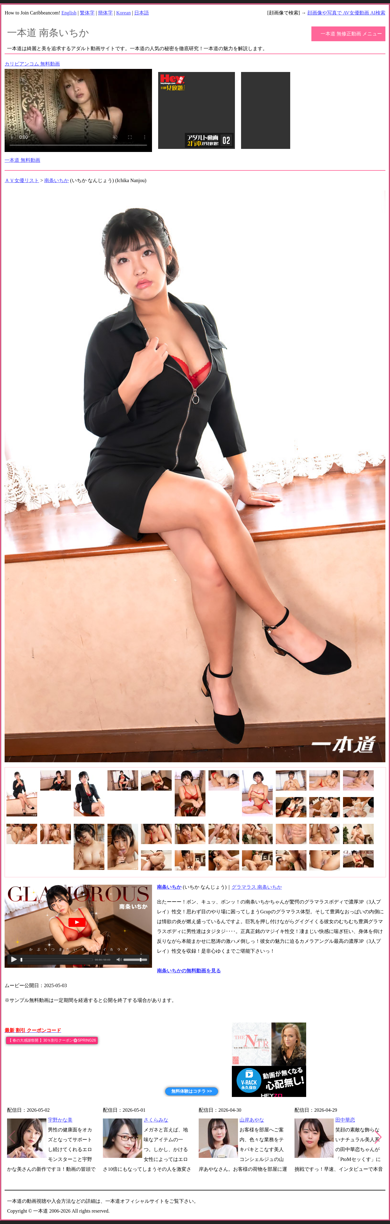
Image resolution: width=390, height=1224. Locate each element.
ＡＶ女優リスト (22, 180)
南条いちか (56, 180)
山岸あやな (252, 1119)
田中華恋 (345, 1119)
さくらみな (156, 1119)
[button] (378, 1137)
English (68, 12)
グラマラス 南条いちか (257, 887)
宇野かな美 (60, 1119)
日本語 (141, 12)
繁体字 (87, 12)
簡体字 (105, 12)
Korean (123, 12)
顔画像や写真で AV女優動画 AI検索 (346, 12)
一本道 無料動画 (22, 160)
